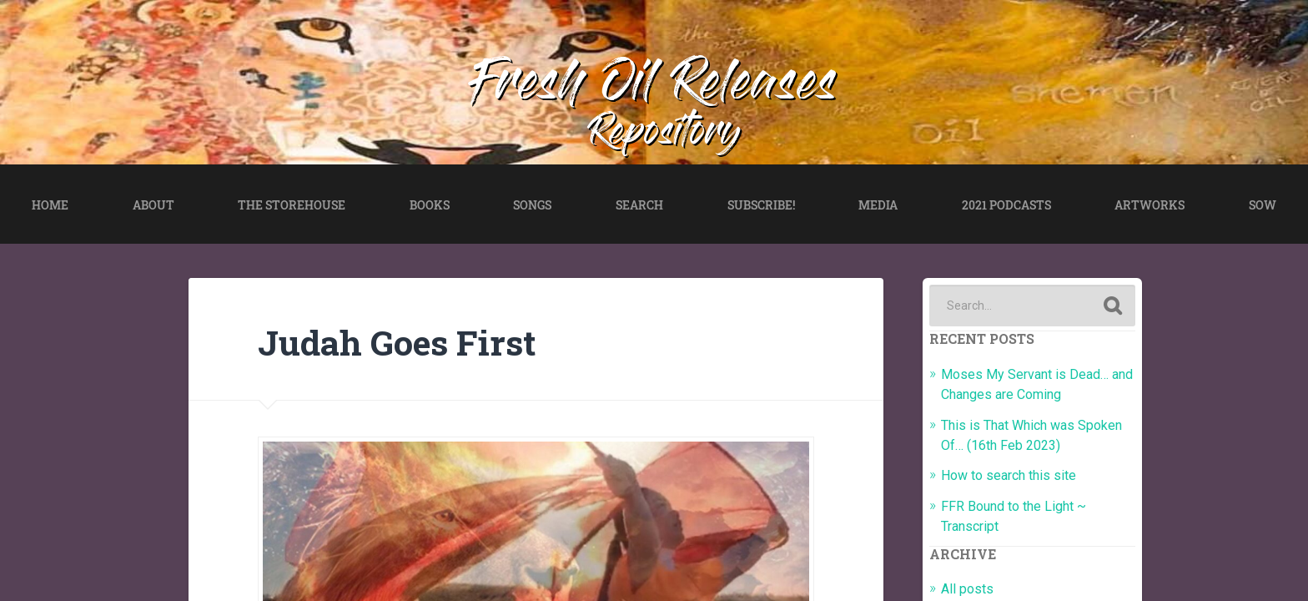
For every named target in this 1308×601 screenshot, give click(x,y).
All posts (967, 589)
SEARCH (639, 205)
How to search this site (1008, 475)
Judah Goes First (397, 342)
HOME (50, 205)
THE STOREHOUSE (291, 205)
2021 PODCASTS (1006, 205)
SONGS (532, 205)
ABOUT (153, 205)
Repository (665, 135)
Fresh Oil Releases (654, 87)
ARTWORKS (1149, 205)
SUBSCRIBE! (761, 205)
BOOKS (430, 205)
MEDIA (878, 205)
